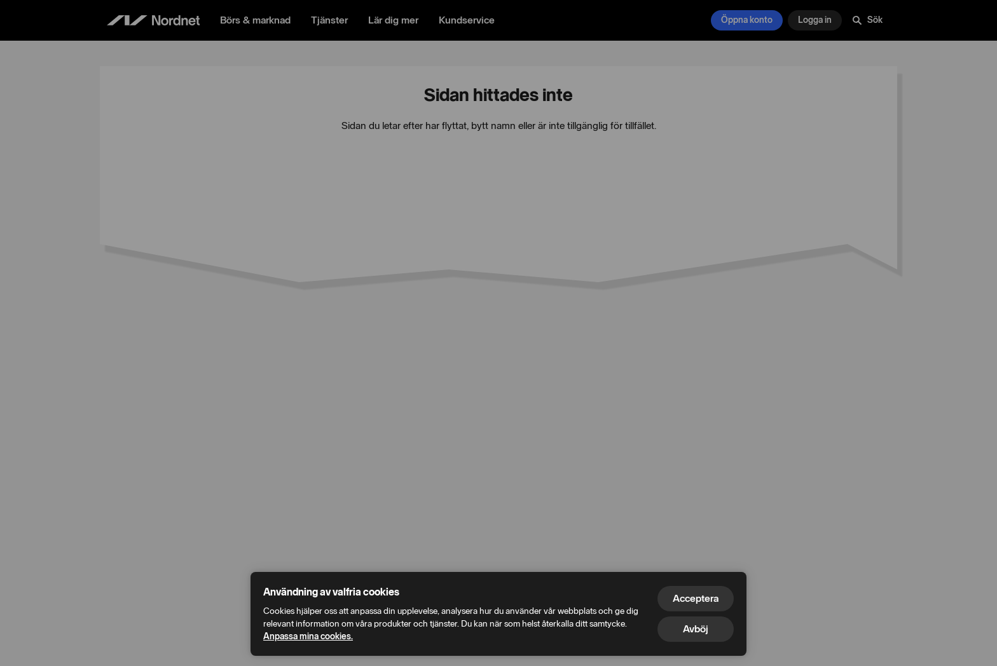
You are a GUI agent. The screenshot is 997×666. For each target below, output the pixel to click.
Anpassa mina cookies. (308, 636)
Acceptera (696, 598)
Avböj (695, 629)
